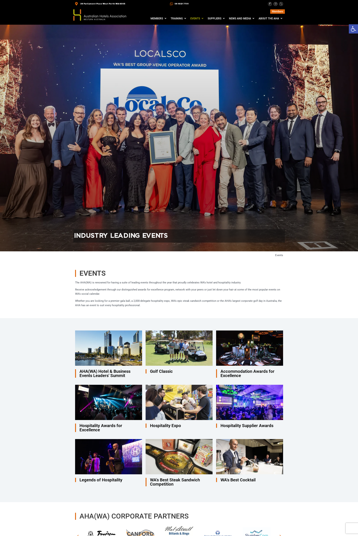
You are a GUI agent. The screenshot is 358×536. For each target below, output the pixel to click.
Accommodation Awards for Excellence (247, 373)
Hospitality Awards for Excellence (100, 427)
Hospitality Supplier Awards (247, 425)
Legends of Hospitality (100, 479)
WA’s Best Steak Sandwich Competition (175, 482)
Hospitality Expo (165, 425)
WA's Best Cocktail (238, 479)
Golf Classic (161, 371)
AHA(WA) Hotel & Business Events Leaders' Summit (104, 373)
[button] (353, 28)
